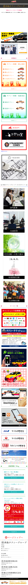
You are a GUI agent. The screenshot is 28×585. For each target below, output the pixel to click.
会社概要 (4, 553)
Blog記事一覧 (14, 531)
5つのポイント (5, 550)
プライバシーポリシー (6, 557)
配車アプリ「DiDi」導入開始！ (11, 472)
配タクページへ (4, 151)
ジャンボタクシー (6, 548)
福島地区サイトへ (14, 120)
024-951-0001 (3, 564)
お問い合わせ (5, 555)
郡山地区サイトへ (14, 88)
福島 (3, 546)
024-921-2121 (3, 570)
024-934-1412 (3, 576)
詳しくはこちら (14, 477)
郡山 (3, 545)
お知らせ (12, 473)
